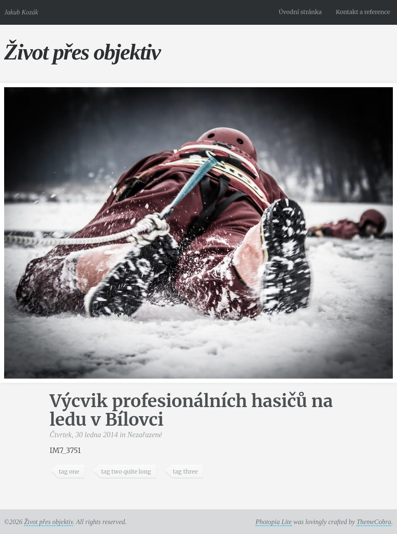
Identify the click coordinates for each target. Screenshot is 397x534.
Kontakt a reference (363, 12)
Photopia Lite (274, 521)
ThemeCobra (373, 521)
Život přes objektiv (82, 51)
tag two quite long (126, 471)
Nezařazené (144, 435)
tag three (185, 471)
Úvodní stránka (300, 12)
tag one (69, 471)
